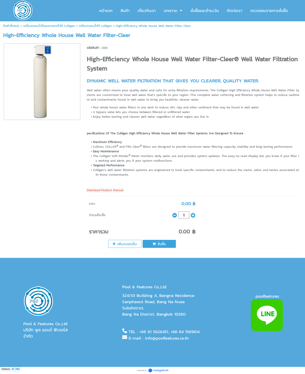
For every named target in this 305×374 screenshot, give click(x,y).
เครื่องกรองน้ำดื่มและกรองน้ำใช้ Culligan (49, 26)
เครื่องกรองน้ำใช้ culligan (95, 26)
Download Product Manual (105, 190)
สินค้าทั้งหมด (11, 26)
